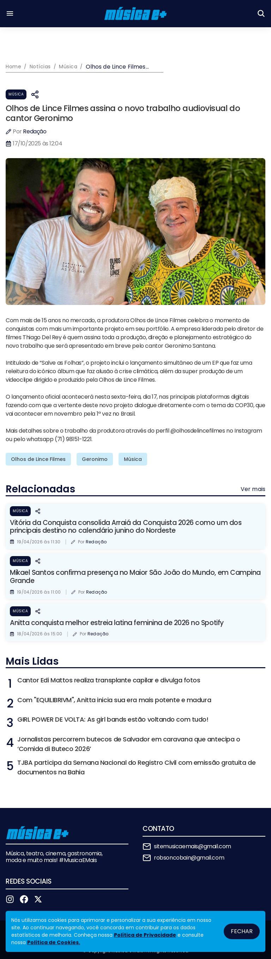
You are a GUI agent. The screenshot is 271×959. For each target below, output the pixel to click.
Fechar (242, 931)
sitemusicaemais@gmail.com (192, 846)
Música (16, 94)
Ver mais (253, 489)
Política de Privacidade (145, 934)
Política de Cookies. (53, 942)
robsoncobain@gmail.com (189, 857)
